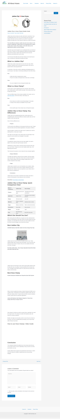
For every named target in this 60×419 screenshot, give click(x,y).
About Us (42, 3)
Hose (32, 3)
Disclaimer (37, 3)
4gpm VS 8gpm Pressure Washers (50, 29)
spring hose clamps (11, 95)
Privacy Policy (48, 3)
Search (45, 11)
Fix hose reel (46, 27)
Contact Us (55, 3)
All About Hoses (13, 3)
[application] (33, 3)
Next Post (38, 361)
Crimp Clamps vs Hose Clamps (19, 179)
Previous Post (5, 361)
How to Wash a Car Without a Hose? (51, 22)
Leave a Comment (11, 33)
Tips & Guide (26, 3)
